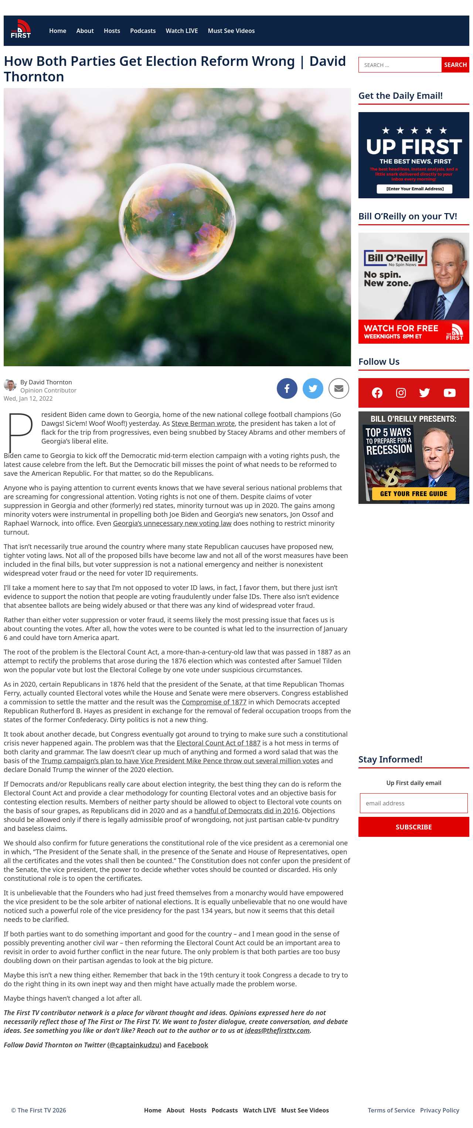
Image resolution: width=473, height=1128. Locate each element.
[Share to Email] (339, 388)
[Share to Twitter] (313, 388)
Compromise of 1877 (213, 701)
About (85, 31)
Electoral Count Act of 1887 (219, 742)
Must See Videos (231, 31)
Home (58, 31)
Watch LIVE (182, 31)
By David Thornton (46, 382)
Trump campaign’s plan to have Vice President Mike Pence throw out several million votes (180, 760)
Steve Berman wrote (203, 423)
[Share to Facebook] (287, 388)
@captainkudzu (134, 1044)
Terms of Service (391, 1110)
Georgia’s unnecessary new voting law (172, 523)
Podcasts (143, 31)
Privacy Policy (439, 1110)
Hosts (112, 31)
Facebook (192, 1044)
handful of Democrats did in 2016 (246, 810)
